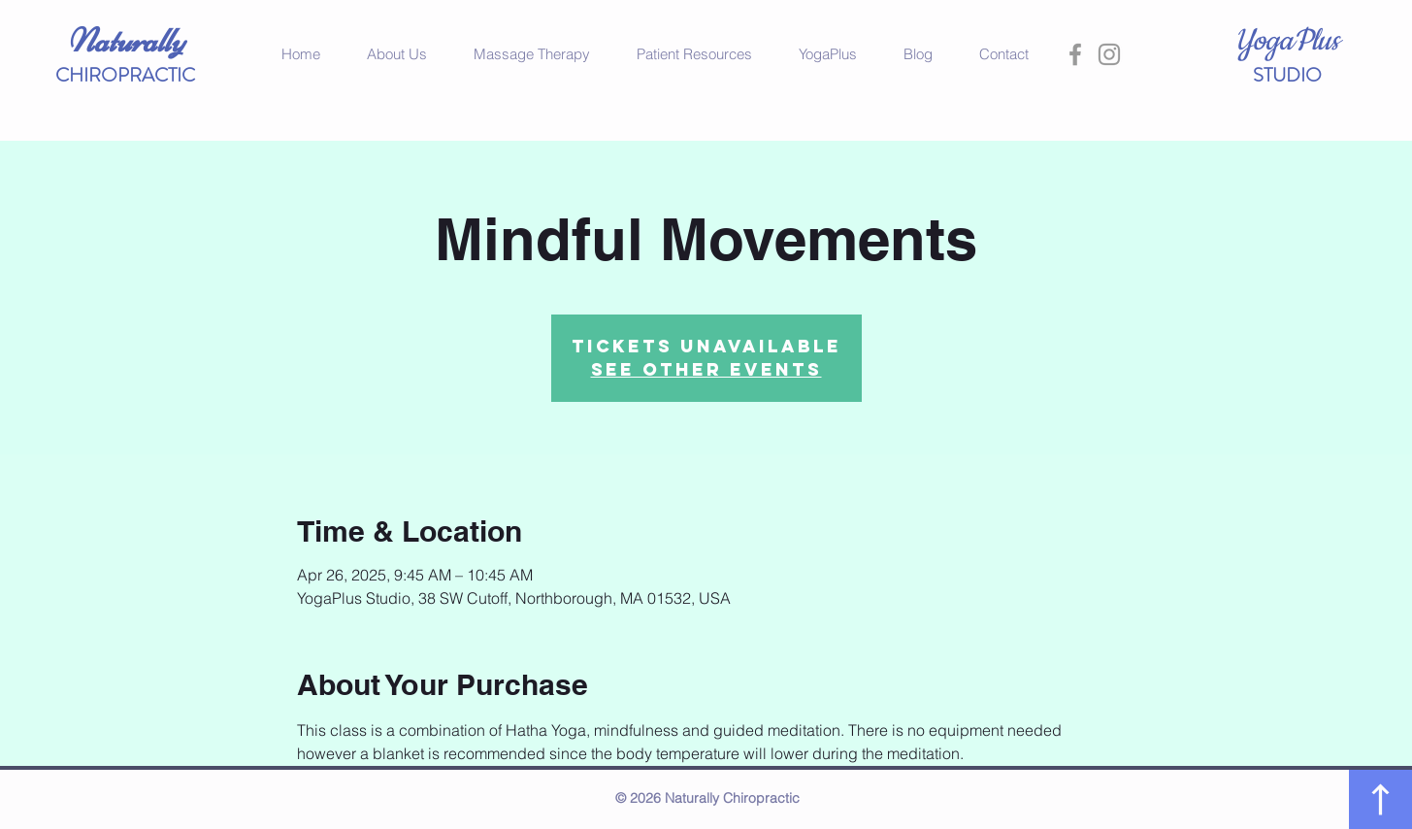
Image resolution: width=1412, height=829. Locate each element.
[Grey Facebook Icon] (1075, 54)
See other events (706, 369)
